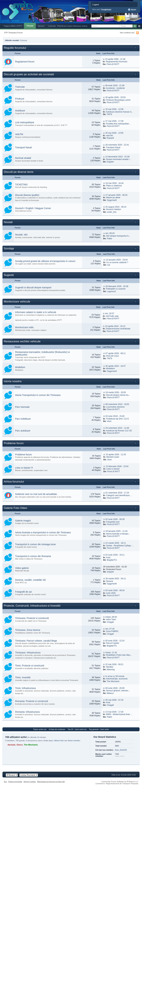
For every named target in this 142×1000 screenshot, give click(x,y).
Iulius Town (111, 619)
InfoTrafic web (112, 316)
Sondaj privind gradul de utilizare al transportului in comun (45, 261)
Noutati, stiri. (21, 234)
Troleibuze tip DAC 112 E (117, 419)
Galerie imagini (23, 520)
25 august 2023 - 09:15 (115, 207)
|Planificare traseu (65, 26)
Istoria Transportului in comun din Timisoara (38, 395)
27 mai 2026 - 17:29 (114, 121)
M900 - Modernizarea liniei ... (119, 714)
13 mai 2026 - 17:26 (114, 712)
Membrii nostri (112, 457)
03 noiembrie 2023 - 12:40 (117, 428)
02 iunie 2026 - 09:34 (114, 590)
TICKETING (21, 184)
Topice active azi (39, 729)
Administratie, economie (117, 679)
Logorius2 (111, 291)
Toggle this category (136, 48)
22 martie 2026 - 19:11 (115, 543)
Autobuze (20, 110)
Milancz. (110, 693)
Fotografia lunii (112, 522)
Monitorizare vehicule (17, 301)
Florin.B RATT (113, 64)
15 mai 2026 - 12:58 (114, 109)
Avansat (139, 26)
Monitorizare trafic (24, 327)
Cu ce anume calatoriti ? (117, 262)
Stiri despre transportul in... (118, 236)
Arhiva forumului (14, 481)
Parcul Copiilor (112, 643)
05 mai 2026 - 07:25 (114, 700)
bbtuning (111, 669)
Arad (108, 557)
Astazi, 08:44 (111, 617)
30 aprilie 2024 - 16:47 (115, 366)
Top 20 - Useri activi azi (77, 729)
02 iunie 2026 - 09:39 (114, 519)
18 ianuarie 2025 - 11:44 (116, 531)
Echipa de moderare (57, 729)
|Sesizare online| (80, 26)
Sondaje (9, 248)
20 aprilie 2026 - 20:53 (115, 97)
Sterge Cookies (29, 782)
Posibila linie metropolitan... (118, 124)
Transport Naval (23, 147)
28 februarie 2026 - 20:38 (117, 286)
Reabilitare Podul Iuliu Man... (119, 655)
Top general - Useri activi (99, 729)
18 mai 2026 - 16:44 (114, 183)
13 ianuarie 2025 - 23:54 (117, 260)
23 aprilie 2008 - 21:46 (115, 59)
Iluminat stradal (23, 158)
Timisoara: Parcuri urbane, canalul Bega (36, 640)
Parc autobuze (22, 430)
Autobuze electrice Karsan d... (119, 112)
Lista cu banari (113, 469)
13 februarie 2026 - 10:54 (117, 466)
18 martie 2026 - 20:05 (115, 392)
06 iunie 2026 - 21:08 (114, 85)
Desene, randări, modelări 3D (30, 580)
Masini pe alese (113, 197)
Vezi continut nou (127, 32)
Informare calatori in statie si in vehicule (35, 312)
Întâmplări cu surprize (116, 289)
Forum (30, 26)
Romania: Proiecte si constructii (31, 701)
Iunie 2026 (111, 593)
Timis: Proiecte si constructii (29, 665)
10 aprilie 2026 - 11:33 (116, 454)
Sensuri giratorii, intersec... (118, 690)
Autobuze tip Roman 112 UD (119, 430)
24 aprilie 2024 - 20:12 (115, 326)
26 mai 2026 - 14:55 (114, 133)
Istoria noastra (13, 381)
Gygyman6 (112, 200)
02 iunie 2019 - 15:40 (114, 416)
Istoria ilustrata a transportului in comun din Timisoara (43, 532)
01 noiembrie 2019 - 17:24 (117, 493)
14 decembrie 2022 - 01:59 (117, 157)
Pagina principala (15, 782)
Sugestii (9, 275)
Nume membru (74, 741)
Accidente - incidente (115, 88)
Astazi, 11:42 (111, 652)
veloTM (109, 135)
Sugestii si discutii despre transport (33, 287)
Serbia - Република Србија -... (120, 545)
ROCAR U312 (112, 356)
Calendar (52, 26)
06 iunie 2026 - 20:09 (114, 688)
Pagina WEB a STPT (13, 26)
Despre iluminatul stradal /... (118, 159)
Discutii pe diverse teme (18, 171)
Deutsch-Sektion (113, 209)
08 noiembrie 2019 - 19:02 (117, 404)
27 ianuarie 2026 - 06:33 (116, 195)
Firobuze (19, 98)
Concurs (23, 40)
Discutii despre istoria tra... (118, 395)
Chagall (110, 622)
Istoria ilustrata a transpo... (118, 534)
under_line (111, 212)
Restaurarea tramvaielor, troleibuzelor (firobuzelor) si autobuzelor (42, 353)
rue (108, 265)
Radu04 (110, 138)
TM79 (109, 114)
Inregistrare (106, 9)
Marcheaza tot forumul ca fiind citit (51, 782)
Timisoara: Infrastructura (27, 652)
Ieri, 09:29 (109, 233)
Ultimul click (59, 741)
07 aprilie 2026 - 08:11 (115, 353)
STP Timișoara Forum (13, 32)
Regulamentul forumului (116, 61)
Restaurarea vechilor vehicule (22, 341)
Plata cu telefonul (114, 186)
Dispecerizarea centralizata (118, 329)
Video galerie (22, 568)
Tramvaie (20, 87)
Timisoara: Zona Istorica (27, 630)
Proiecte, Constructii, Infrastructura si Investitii (32, 605)
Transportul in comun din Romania (33, 556)
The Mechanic (113, 681)
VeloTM (19, 134)
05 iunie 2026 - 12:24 (114, 641)
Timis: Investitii (22, 677)
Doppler (110, 162)
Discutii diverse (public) (27, 195)
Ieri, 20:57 (109, 313)
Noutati (8, 222)
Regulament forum (24, 61)
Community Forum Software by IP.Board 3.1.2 (119, 782)
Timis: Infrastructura (25, 688)
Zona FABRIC (112, 631)
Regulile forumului (15, 47)
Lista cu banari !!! (24, 467)
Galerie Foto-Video (15, 508)
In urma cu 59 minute (114, 676)
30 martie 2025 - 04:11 (115, 578)
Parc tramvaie (22, 407)
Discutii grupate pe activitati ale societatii (29, 74)
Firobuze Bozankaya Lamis (118, 100)
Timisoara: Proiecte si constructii (32, 618)
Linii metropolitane (24, 122)
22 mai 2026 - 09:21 (114, 664)
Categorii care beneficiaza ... (119, 495)
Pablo (109, 238)
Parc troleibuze (23, 418)
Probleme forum (14, 443)
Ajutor (132, 9)
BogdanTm (112, 560)
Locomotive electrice (115, 407)
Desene (109, 581)
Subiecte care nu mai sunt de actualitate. (36, 494)
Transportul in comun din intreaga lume (35, 544)
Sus (5, 782)
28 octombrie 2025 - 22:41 (117, 145)
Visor (109, 421)
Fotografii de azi (23, 591)
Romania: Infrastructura (27, 712)
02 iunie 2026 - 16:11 (114, 555)
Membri (41, 26)
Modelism (20, 367)
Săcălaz (109, 667)
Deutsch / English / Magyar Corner (33, 208)
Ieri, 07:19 (109, 629)
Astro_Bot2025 (121, 750)
